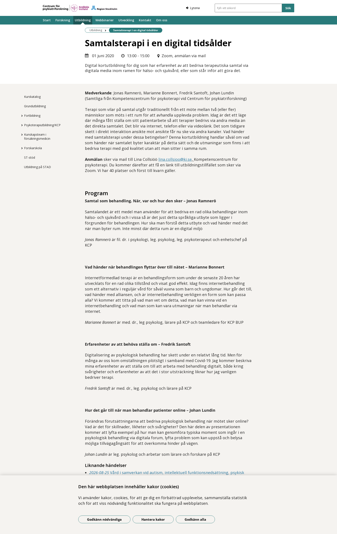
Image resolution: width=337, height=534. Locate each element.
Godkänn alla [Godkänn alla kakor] (195, 519)
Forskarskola (33, 148)
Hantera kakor (153, 519)
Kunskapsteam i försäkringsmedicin (37, 136)
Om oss (161, 20)
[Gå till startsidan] (80, 8)
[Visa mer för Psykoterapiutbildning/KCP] (21, 125)
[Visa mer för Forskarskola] (21, 148)
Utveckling (126, 20)
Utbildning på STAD (37, 167)
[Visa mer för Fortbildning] (21, 115)
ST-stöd (29, 157)
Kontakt (145, 20)
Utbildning (83, 20)
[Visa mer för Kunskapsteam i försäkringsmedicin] (21, 134)
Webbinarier (104, 20)
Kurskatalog (32, 97)
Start (47, 20)
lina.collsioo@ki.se (175, 159)
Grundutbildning (35, 106)
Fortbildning (32, 116)
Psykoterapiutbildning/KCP (42, 125)
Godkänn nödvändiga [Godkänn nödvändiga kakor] (104, 519)
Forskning (62, 20)
